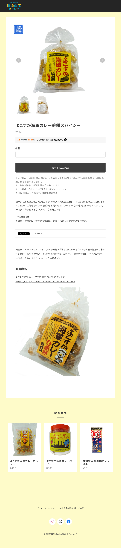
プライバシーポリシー (46, 508)
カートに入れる (60, 168)
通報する (39, 233)
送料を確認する (50, 193)
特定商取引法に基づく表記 (72, 508)
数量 (17, 148)
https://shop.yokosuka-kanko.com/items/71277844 (45, 281)
